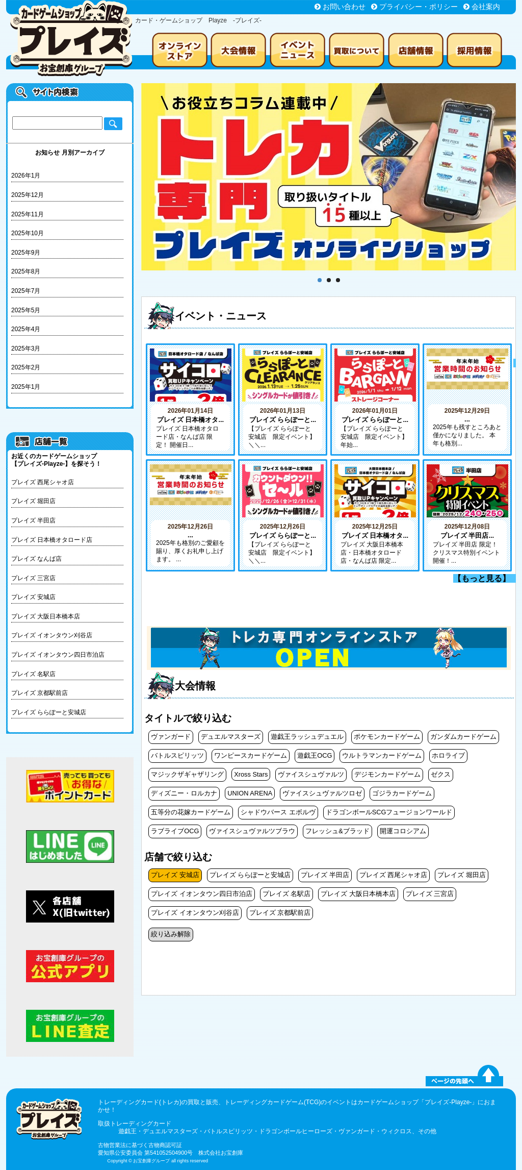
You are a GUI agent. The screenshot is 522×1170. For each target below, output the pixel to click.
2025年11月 (27, 214)
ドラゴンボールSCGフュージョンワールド (389, 812)
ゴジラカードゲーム (402, 793)
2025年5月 (25, 310)
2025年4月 (25, 329)
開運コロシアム (403, 831)
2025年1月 (25, 386)
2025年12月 (27, 194)
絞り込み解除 (171, 934)
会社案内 (486, 7)
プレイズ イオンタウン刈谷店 (51, 635)
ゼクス (441, 774)
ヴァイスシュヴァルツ (311, 774)
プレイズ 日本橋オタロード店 (51, 539)
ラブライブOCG (175, 831)
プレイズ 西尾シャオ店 (42, 482)
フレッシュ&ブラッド (337, 831)
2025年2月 (25, 367)
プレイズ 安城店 (33, 597)
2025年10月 (27, 233)
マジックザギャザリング (187, 774)
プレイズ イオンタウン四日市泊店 (58, 654)
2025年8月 (25, 271)
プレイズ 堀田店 (33, 501)
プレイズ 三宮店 (33, 578)
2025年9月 (25, 252)
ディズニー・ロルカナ (184, 793)
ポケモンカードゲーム (387, 736)
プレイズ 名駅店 (33, 674)
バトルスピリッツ (177, 755)
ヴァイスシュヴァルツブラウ (252, 831)
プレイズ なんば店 (36, 558)
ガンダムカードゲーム (463, 736)
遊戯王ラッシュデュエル (307, 736)
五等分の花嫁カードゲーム (190, 812)
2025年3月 (25, 348)
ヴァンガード (171, 736)
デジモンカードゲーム (387, 774)
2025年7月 (25, 290)
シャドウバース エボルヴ (278, 812)
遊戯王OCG (314, 755)
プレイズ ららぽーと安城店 (48, 712)
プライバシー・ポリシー (418, 7)
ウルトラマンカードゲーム (382, 755)
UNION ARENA (249, 793)
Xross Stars (251, 774)
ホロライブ (448, 755)
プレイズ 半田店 (33, 520)
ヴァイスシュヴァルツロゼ (322, 793)
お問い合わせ (344, 7)
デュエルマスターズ (230, 736)
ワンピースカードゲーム (250, 755)
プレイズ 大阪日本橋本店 (45, 616)
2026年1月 (25, 175)
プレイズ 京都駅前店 (39, 692)
